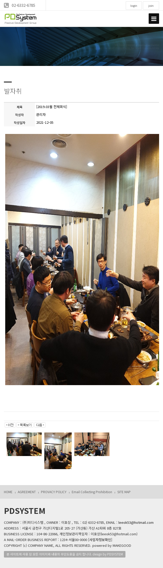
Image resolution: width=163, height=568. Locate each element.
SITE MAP (124, 492)
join (151, 5)
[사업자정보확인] (100, 539)
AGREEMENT (27, 492)
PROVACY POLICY (54, 492)
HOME (8, 492)
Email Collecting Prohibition (92, 492)
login (133, 5)
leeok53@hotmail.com (136, 522)
